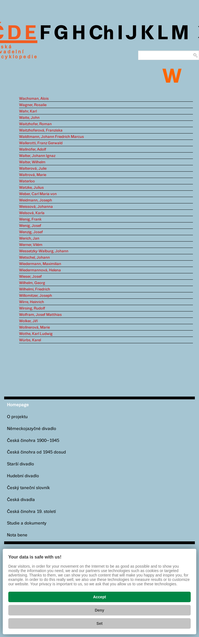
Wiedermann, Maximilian (40, 264)
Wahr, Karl (28, 111)
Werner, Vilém (30, 245)
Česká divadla (21, 499)
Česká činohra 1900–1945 (33, 440)
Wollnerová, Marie (34, 327)
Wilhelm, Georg (32, 283)
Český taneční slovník (28, 488)
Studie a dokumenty (26, 523)
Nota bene (17, 535)
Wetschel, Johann (34, 257)
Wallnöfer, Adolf (32, 149)
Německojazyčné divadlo (31, 428)
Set (100, 623)
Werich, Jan (29, 238)
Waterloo (27, 181)
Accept (99, 597)
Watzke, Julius (31, 188)
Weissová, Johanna (36, 207)
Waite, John (29, 118)
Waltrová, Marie (32, 175)
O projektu (17, 417)
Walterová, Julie (32, 169)
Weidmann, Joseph (35, 200)
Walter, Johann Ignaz (37, 156)
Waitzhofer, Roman (35, 124)
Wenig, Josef (30, 226)
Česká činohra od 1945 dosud (36, 452)
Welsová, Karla (32, 213)
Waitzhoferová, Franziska (41, 130)
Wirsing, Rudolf (32, 308)
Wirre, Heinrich (31, 302)
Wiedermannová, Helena (40, 270)
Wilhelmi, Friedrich (34, 289)
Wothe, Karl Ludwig (36, 334)
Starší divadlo (20, 464)
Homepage (18, 405)
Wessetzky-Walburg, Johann (43, 251)
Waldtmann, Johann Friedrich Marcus (51, 137)
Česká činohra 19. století (31, 511)
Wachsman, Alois (34, 99)
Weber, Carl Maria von (38, 194)
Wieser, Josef (30, 277)
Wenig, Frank (30, 219)
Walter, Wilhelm (32, 162)
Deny (99, 610)
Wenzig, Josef (31, 232)
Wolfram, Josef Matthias (40, 315)
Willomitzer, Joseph (35, 296)
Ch (101, 34)
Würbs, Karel (30, 340)
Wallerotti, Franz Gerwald (41, 143)
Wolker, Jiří (28, 321)
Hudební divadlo (23, 476)
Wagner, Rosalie (32, 105)
